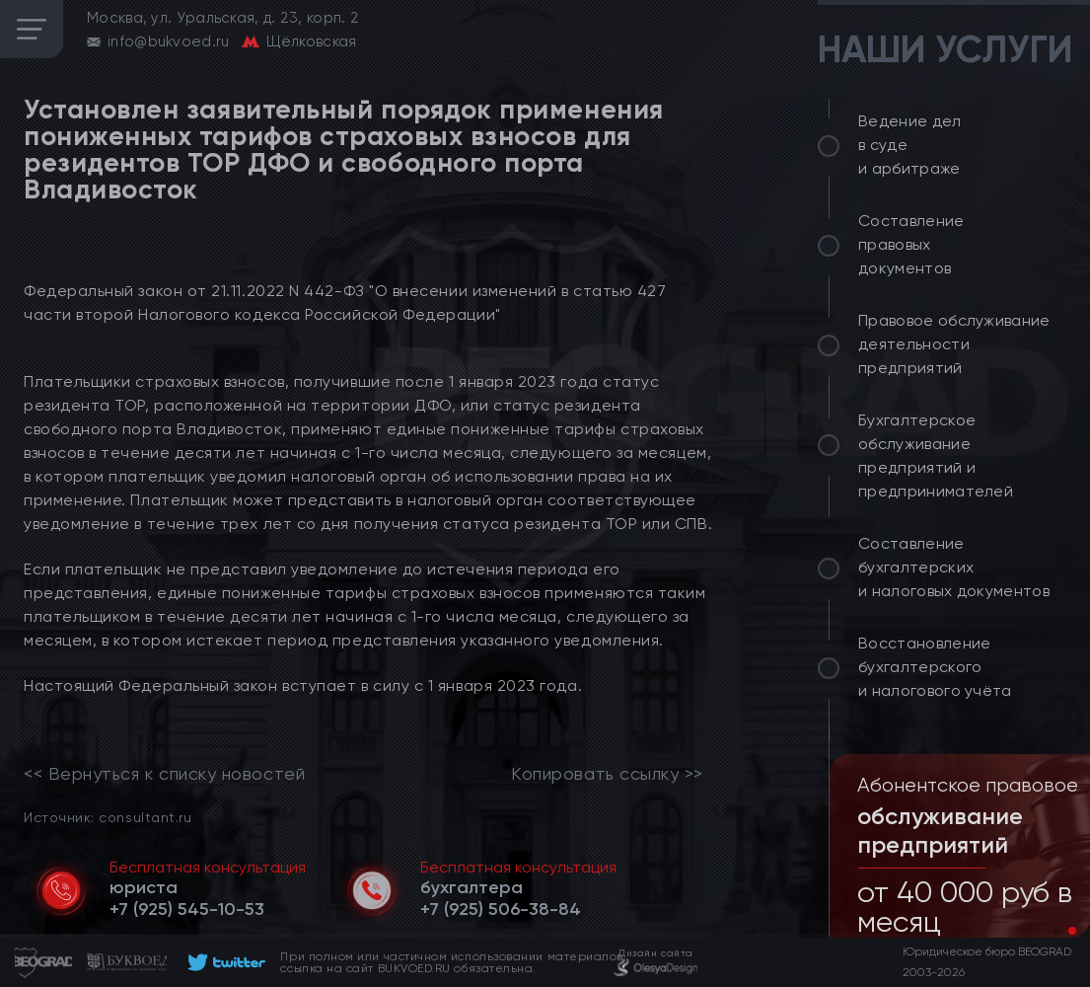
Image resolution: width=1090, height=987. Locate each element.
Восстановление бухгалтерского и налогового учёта (935, 667)
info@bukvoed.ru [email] (169, 41)
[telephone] (186, 909)
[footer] (223, 962)
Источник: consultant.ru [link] (107, 816)
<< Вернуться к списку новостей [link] (164, 774)
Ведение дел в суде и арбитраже (910, 145)
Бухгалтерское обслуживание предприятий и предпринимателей (935, 455)
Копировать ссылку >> (607, 774)
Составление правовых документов (911, 244)
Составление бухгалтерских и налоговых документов (954, 567)
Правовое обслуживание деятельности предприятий (954, 344)
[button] (1056, 931)
